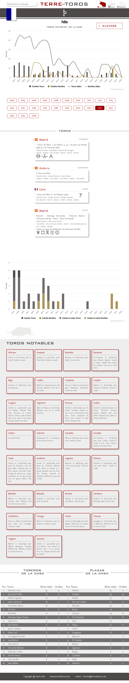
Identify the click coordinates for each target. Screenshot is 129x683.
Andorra (44, 168)
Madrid (43, 139)
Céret (42, 189)
